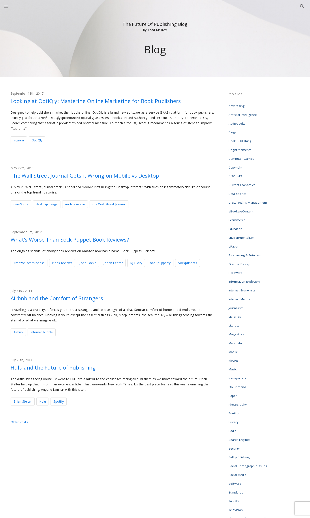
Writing (234, 472)
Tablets (234, 423)
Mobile (234, 303)
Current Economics (242, 169)
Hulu (42, 399)
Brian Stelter (22, 399)
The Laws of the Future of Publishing (254, 437)
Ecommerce (237, 197)
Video (233, 451)
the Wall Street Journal (109, 203)
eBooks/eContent (241, 190)
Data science (238, 176)
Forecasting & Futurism (245, 225)
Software (235, 409)
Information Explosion (244, 246)
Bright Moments (240, 140)
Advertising (237, 105)
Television (236, 430)
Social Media (238, 402)
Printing (234, 352)
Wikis (233, 465)
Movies (234, 310)
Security (235, 380)
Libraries (235, 274)
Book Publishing (240, 133)
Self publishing (239, 387)
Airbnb (18, 330)
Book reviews (62, 261)
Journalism (236, 267)
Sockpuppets (187, 261)
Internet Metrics (240, 260)
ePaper (234, 218)
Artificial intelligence (243, 112)
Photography (238, 345)
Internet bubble (41, 330)
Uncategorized (239, 444)
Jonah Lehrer (113, 261)
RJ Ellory (136, 261)
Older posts (19, 420)
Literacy (234, 281)
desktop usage (47, 203)
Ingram (18, 140)
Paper (233, 338)
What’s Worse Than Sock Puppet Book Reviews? (80, 238)
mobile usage (75, 203)
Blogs (233, 126)
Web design (237, 458)
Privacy (234, 359)
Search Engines (240, 373)
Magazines (237, 289)
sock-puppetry (160, 261)
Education (236, 204)
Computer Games (241, 147)
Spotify (58, 399)
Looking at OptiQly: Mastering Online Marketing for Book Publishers (110, 100)
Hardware (236, 239)
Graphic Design (240, 232)
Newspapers (238, 324)
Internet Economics (242, 253)
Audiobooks (237, 119)
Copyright (236, 154)
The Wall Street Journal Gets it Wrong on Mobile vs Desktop (98, 175)
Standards (236, 416)
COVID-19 (235, 161)
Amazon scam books (29, 261)
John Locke (88, 261)
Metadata (236, 296)
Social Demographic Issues (248, 394)
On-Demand (237, 331)
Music (233, 317)
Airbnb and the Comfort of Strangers (65, 296)
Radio (233, 366)
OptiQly (37, 140)
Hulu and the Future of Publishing (60, 365)
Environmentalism (241, 211)
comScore (20, 203)
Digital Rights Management (247, 183)
